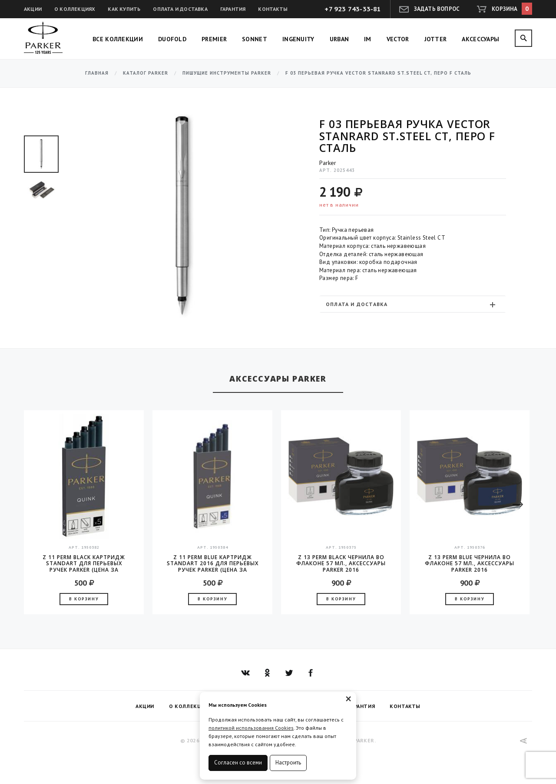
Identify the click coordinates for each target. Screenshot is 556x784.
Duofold (172, 39)
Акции (33, 9)
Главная (97, 73)
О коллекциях (74, 9)
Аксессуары (480, 39)
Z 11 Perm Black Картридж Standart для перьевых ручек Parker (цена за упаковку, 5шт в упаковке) (83, 563)
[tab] (412, 304)
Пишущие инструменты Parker (226, 73)
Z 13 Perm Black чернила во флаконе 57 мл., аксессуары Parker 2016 (341, 563)
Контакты (273, 9)
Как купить (124, 9)
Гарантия (233, 9)
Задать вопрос (437, 9)
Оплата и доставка (180, 9)
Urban (339, 39)
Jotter (435, 39)
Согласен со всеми (238, 762)
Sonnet (254, 39)
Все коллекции (118, 39)
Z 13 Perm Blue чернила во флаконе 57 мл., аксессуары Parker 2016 (469, 563)
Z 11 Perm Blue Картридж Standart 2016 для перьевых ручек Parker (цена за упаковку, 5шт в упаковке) (212, 563)
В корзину (84, 599)
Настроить (288, 762)
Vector (398, 39)
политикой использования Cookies (251, 728)
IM (367, 39)
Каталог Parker (145, 73)
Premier (214, 39)
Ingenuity (298, 39)
